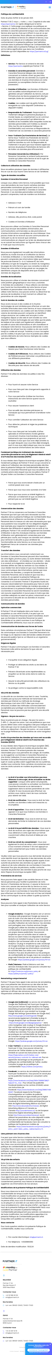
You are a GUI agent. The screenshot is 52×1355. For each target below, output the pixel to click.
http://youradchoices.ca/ (25, 1110)
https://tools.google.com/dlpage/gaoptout (25, 1023)
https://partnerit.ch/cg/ (39, 51)
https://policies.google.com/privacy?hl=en (34, 960)
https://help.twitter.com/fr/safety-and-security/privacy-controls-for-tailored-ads (24, 1056)
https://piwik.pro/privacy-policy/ (21, 974)
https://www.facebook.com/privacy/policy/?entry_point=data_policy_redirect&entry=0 (29, 1128)
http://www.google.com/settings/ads (22, 1016)
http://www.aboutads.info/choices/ (25, 1106)
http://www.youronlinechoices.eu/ (26, 1115)
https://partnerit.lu (8, 24)
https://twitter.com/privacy (32, 1067)
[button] (50, 7)
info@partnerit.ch (36, 1237)
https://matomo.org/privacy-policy (24, 971)
